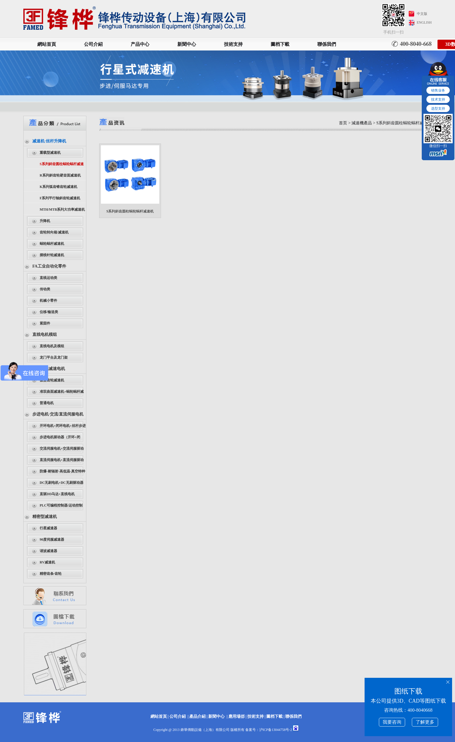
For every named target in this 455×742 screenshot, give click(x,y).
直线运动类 (48, 278)
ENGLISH (424, 22)
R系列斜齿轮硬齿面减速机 (60, 175)
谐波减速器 (48, 551)
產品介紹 (197, 716)
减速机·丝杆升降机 (49, 141)
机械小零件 (48, 300)
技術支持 (233, 44)
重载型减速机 (50, 153)
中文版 (422, 14)
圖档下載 (280, 44)
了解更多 (425, 722)
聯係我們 (326, 44)
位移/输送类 (49, 312)
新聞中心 (186, 44)
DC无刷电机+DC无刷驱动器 (61, 483)
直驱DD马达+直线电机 (57, 494)
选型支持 (438, 109)
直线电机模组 (44, 334)
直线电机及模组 (52, 346)
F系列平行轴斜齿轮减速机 (60, 198)
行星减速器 (48, 528)
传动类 (45, 289)
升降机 (45, 221)
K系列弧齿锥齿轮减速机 (58, 187)
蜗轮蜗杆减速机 (52, 244)
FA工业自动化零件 (49, 266)
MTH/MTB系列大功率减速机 (62, 209)
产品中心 (140, 44)
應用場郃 (236, 716)
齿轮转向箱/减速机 (54, 232)
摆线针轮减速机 (52, 255)
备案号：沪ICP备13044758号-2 (268, 730)
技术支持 (438, 99)
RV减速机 (47, 562)
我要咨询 (392, 722)
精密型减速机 (44, 516)
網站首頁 (46, 44)
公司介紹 (93, 44)
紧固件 (45, 323)
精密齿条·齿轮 (51, 574)
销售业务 (438, 90)
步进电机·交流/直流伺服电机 (57, 414)
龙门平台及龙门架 (54, 357)
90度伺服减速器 (52, 539)
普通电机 (47, 403)
